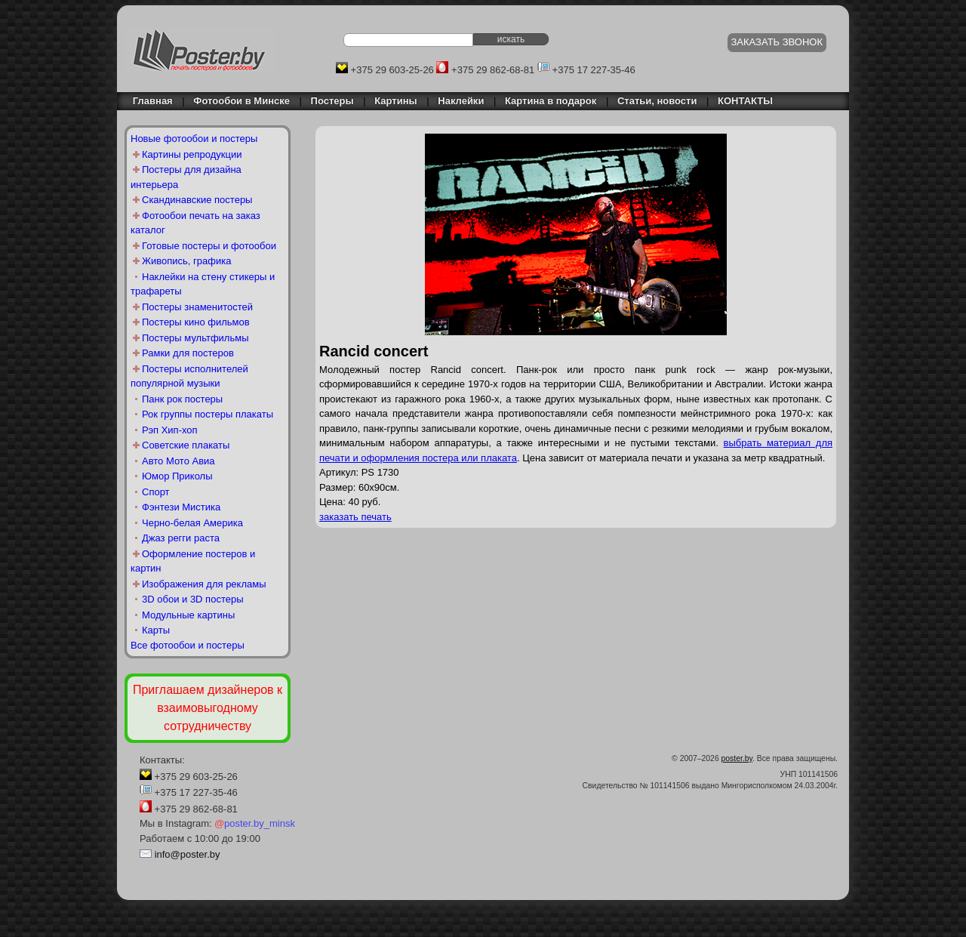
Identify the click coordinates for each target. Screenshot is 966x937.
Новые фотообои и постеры (194, 138)
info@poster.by (187, 854)
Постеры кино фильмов (196, 322)
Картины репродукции (192, 154)
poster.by (736, 758)
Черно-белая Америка (192, 523)
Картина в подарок (550, 100)
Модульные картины (188, 615)
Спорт (156, 492)
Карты (156, 630)
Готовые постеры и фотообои (209, 245)
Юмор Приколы (177, 476)
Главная (149, 100)
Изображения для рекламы (204, 584)
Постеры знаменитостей (197, 307)
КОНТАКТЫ (745, 100)
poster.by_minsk (254, 823)
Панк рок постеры (182, 399)
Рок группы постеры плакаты (207, 414)
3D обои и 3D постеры (193, 599)
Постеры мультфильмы (195, 338)
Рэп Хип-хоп (170, 430)
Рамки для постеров (188, 353)
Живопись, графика (186, 261)
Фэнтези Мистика (181, 507)
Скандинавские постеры (197, 199)
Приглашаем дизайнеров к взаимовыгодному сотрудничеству (207, 707)
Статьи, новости (657, 100)
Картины (395, 100)
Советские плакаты (185, 445)
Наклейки (461, 100)
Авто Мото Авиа (178, 461)
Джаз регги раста (181, 538)
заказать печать (355, 516)
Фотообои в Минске (241, 100)
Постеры (332, 100)
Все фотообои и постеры (188, 645)
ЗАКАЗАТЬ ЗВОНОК (777, 42)
